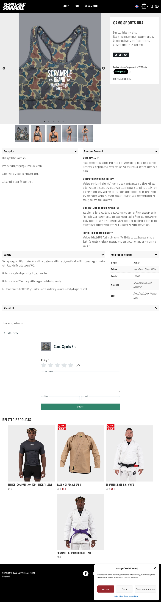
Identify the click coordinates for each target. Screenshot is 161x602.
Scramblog (91, 6)
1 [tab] (44, 121)
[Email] (100, 398)
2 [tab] (48, 121)
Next (103, 68)
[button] (154, 568)
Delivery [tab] (7, 254)
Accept (105, 589)
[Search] (151, 6)
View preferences (145, 589)
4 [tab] (58, 121)
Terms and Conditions (131, 596)
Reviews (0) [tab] (9, 308)
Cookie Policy (118, 596)
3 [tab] (53, 121)
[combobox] (137, 7)
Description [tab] (9, 151)
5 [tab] (63, 121)
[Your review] (80, 382)
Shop (66, 6)
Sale (78, 6)
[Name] (60, 398)
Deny (124, 589)
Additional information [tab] (121, 254)
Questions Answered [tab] (93, 151)
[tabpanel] (60, 68)
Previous (4, 68)
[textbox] (137, 7)
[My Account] (157, 6)
